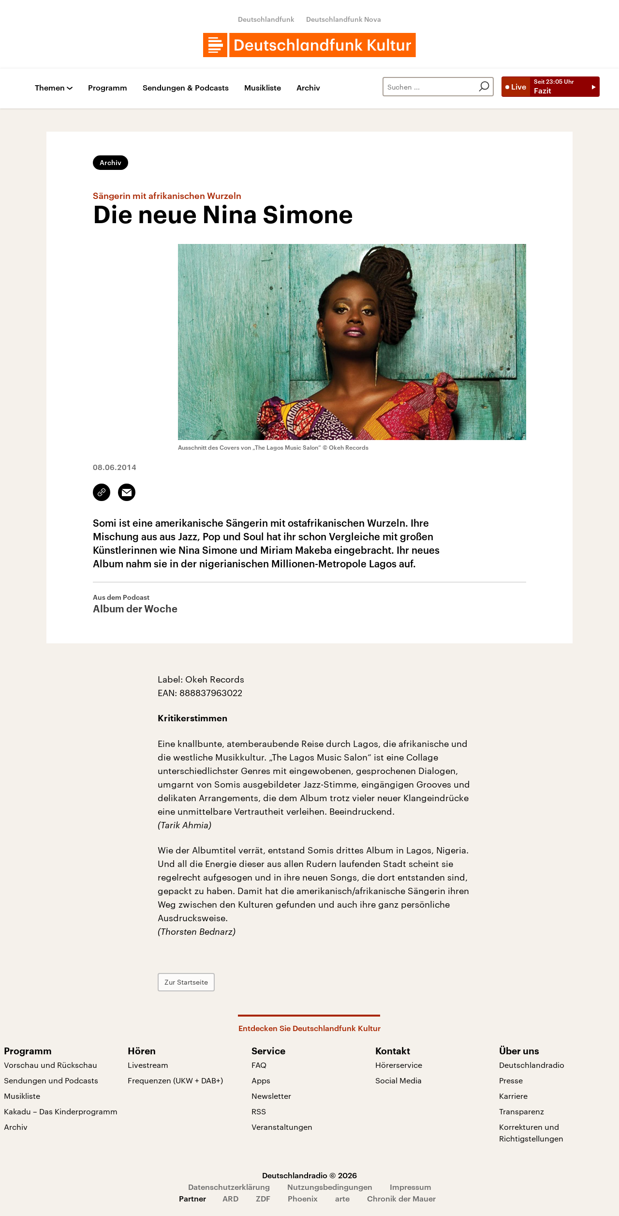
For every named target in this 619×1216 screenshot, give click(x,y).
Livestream (148, 1064)
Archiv (308, 88)
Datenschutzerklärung (229, 1186)
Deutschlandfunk (266, 19)
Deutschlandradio (531, 1064)
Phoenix (303, 1198)
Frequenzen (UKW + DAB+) (175, 1080)
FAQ (258, 1064)
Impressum (410, 1186)
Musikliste (262, 88)
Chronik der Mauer (401, 1198)
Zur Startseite (186, 982)
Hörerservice (398, 1064)
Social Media (398, 1080)
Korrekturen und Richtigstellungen (531, 1132)
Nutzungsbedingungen (329, 1186)
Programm (107, 88)
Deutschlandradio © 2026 (309, 1175)
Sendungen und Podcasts (51, 1080)
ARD (230, 1198)
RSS (258, 1111)
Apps (260, 1080)
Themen (50, 88)
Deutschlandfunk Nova (343, 19)
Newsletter (271, 1095)
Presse (511, 1080)
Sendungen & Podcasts (186, 88)
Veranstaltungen (281, 1126)
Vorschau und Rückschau (50, 1064)
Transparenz (521, 1111)
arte (342, 1198)
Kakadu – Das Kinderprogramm (61, 1111)
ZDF (263, 1198)
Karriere (513, 1095)
